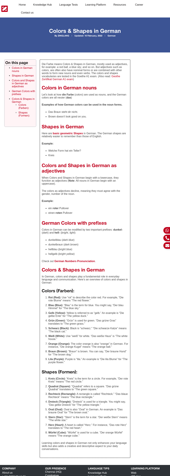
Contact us (27, 12)
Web (133, 472)
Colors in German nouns (22, 69)
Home (22, 4)
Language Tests (68, 4)
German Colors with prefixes (23, 93)
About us (7, 472)
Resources (120, 4)
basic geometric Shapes (68, 133)
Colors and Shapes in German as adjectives (23, 83)
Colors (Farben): (23, 106)
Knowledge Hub (42, 4)
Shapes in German (23, 75)
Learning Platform (95, 4)
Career (139, 4)
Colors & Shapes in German (23, 100)
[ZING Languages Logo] (4, 9)
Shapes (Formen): (24, 114)
